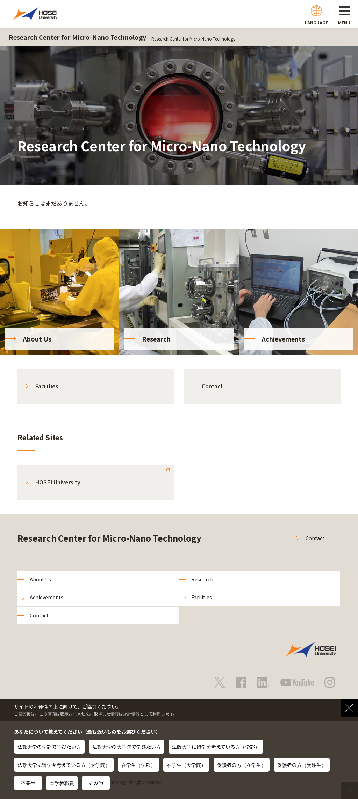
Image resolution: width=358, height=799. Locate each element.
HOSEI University (57, 482)
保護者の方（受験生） (301, 764)
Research (202, 579)
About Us (40, 579)
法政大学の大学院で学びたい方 (126, 746)
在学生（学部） (138, 764)
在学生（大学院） (186, 764)
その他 (95, 782)
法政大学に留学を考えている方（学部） (216, 746)
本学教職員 (62, 782)
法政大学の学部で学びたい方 (49, 746)
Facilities (46, 386)
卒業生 (28, 782)
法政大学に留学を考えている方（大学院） (63, 764)
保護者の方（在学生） (241, 764)
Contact (212, 386)
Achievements (46, 597)
